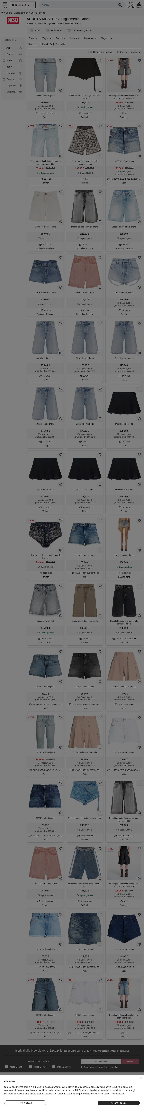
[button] (141, 1078)
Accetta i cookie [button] (119, 1103)
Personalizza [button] (25, 1103)
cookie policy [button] (67, 1090)
